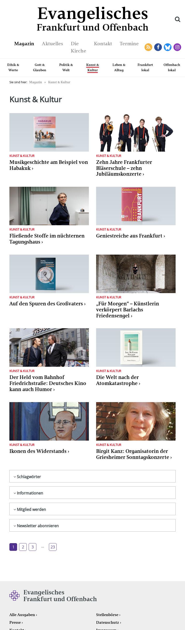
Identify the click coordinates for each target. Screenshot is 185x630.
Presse (15, 622)
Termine (129, 43)
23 (53, 547)
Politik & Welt (66, 67)
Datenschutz (107, 622)
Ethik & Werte (13, 67)
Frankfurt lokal (145, 67)
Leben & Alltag (119, 67)
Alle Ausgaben (22, 614)
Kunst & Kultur (92, 67)
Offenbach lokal (172, 67)
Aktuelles (52, 43)
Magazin (24, 43)
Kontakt (103, 43)
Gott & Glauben (39, 67)
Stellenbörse (107, 614)
